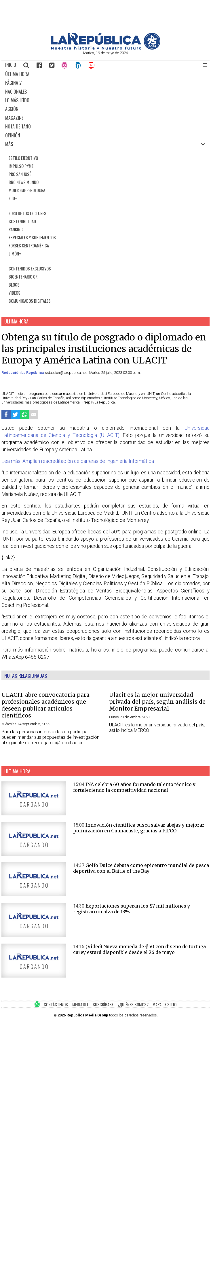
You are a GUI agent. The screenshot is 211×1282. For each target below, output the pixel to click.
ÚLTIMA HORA (17, 74)
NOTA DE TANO (18, 126)
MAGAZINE (14, 117)
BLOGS (14, 285)
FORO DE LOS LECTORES (27, 213)
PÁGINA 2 (13, 82)
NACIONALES (16, 91)
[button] (205, 65)
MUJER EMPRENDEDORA (27, 190)
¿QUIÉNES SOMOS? (133, 1004)
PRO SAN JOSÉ (20, 174)
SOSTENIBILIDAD (22, 221)
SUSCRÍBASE (103, 1004)
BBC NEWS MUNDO (24, 182)
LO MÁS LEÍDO (17, 100)
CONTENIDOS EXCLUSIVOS (30, 269)
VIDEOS (14, 293)
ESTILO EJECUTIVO (23, 158)
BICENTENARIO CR (23, 277)
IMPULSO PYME (21, 166)
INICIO (10, 64)
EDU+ (13, 198)
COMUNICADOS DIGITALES (30, 301)
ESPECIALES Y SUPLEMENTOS (32, 237)
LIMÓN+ (15, 254)
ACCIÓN (11, 108)
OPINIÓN (12, 135)
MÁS (9, 144)
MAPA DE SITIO (164, 1004)
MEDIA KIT (80, 1004)
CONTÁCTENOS (56, 1004)
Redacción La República (23, 372)
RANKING (16, 229)
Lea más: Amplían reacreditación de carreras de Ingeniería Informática (77, 461)
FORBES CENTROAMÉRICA (29, 246)
